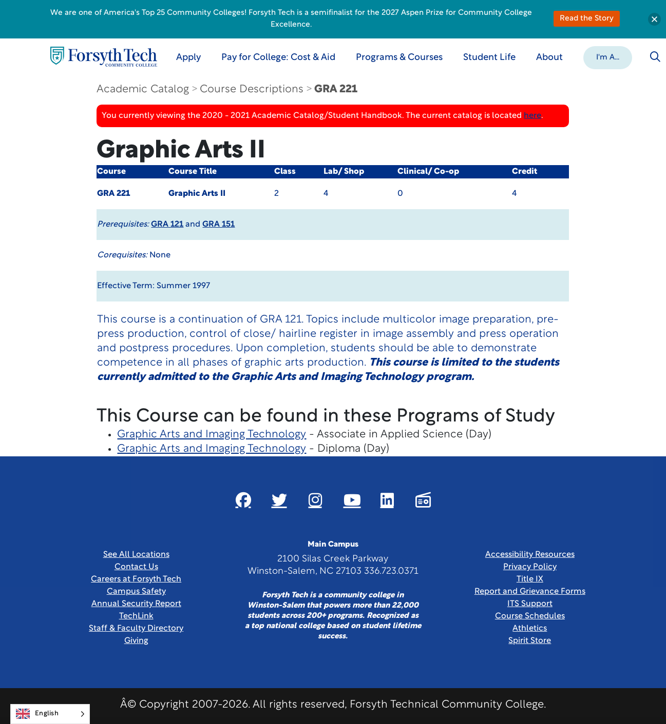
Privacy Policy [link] (530, 567)
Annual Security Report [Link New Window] (136, 604)
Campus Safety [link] (136, 592)
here (532, 116)
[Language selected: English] (50, 714)
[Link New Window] (243, 500)
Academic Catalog (143, 89)
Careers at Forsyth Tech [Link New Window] (136, 579)
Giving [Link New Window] (136, 641)
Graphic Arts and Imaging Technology (211, 434)
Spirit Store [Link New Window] (529, 641)
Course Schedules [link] (530, 616)
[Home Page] (103, 56)
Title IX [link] (530, 579)
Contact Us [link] (136, 567)
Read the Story (587, 19)
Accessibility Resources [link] (530, 555)
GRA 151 (218, 224)
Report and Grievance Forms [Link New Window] (529, 592)
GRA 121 (167, 224)
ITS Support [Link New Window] (530, 604)
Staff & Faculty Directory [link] (136, 629)
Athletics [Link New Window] (529, 629)
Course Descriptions (251, 89)
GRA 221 (335, 89)
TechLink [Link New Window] (136, 616)
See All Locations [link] (136, 555)
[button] (607, 57)
